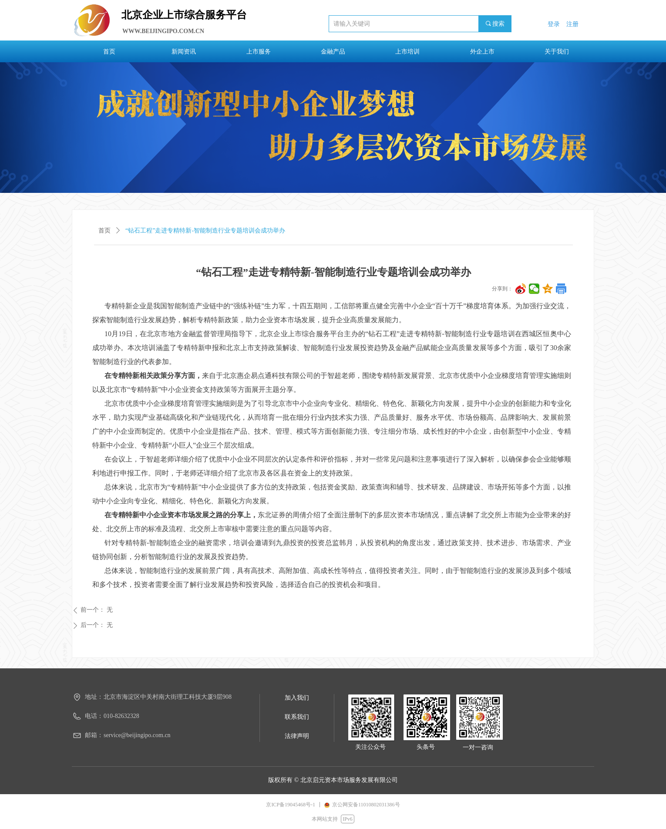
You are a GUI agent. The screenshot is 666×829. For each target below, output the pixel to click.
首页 (104, 230)
